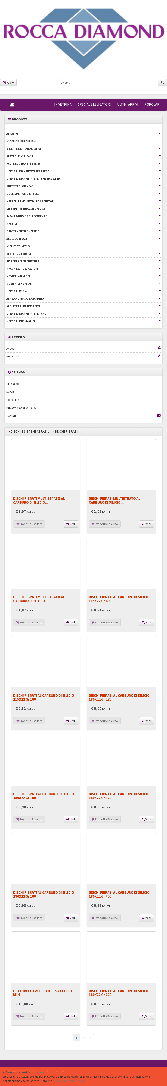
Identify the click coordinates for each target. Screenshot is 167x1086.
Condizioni (13, 400)
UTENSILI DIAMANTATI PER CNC (83, 313)
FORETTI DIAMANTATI (83, 186)
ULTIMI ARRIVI (127, 104)
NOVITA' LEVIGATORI (83, 283)
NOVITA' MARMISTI (83, 276)
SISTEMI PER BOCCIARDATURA (83, 209)
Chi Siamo (12, 384)
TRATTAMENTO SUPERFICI (83, 231)
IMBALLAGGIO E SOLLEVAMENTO (83, 216)
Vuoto (8, 82)
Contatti (83, 416)
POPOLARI (152, 104)
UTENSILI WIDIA (83, 291)
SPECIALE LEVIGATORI (94, 104)
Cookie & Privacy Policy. (70, 1081)
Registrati (83, 356)
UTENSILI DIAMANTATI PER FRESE (83, 171)
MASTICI (83, 224)
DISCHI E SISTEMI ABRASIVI (83, 149)
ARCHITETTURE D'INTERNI (83, 306)
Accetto (40, 1072)
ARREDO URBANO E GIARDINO (83, 299)
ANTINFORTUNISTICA (18, 246)
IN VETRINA (63, 104)
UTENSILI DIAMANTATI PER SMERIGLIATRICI (83, 179)
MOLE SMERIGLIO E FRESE (83, 194)
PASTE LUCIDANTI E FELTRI (83, 164)
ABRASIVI (83, 134)
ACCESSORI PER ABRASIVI (21, 141)
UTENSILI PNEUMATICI (83, 321)
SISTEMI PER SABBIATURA (83, 261)
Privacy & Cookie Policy (21, 408)
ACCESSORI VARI (83, 239)
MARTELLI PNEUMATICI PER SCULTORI (83, 201)
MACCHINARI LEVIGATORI (83, 268)
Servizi (10, 392)
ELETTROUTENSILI (83, 254)
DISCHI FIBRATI (66, 431)
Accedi (83, 348)
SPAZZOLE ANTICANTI (83, 156)
